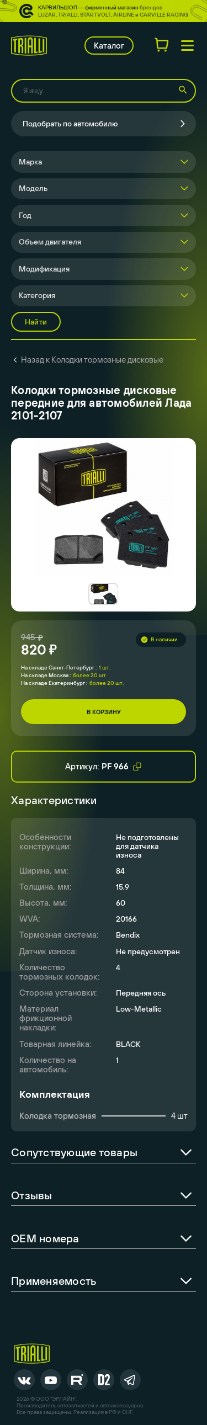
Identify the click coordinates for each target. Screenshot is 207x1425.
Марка (30, 161)
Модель (33, 188)
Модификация (44, 268)
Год (25, 215)
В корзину (104, 712)
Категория (37, 295)
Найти (36, 321)
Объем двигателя (50, 241)
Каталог (109, 45)
